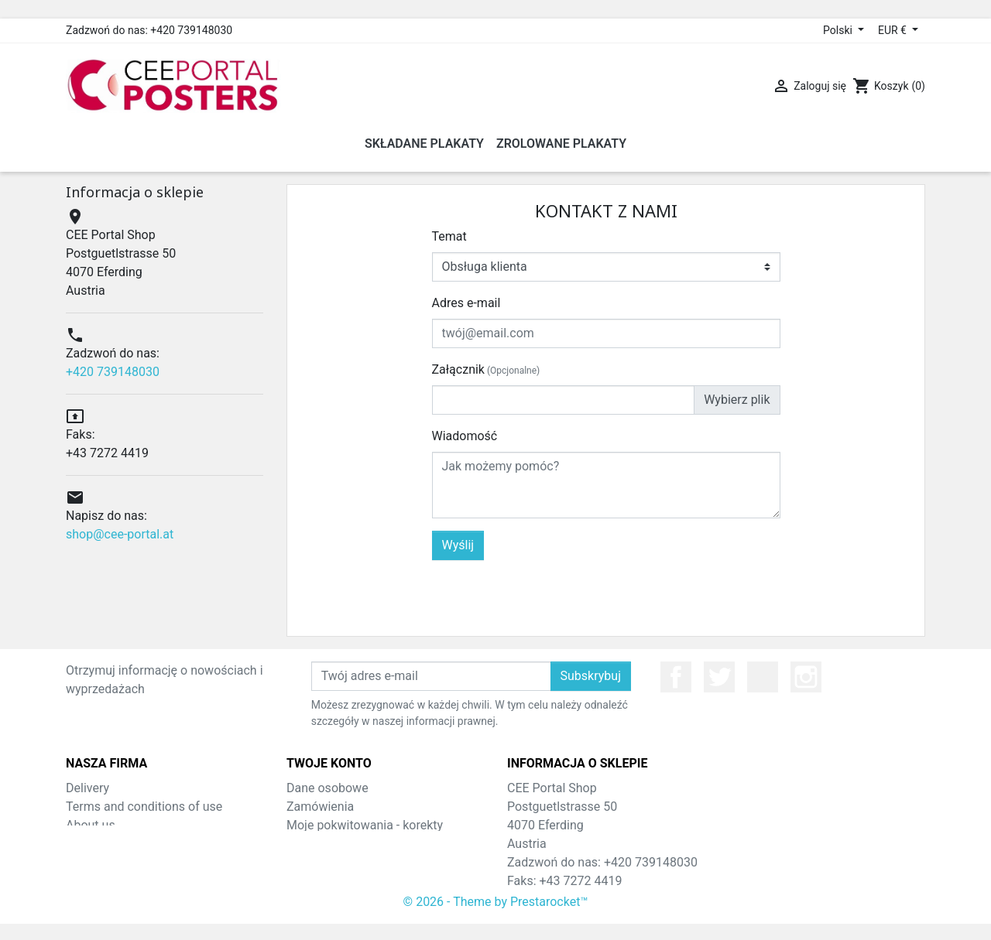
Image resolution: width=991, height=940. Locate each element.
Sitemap (88, 843)
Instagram (805, 676)
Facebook (675, 676)
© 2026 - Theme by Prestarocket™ (495, 918)
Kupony (306, 880)
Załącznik (486, 369)
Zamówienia (320, 806)
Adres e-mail (466, 303)
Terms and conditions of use (144, 806)
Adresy (305, 862)
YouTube (762, 676)
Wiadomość (465, 436)
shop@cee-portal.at (119, 534)
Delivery (87, 788)
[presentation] (662, 590)
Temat (449, 236)
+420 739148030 (112, 371)
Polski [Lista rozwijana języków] (839, 30)
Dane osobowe (327, 788)
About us (90, 825)
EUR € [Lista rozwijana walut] (893, 30)
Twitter (719, 676)
